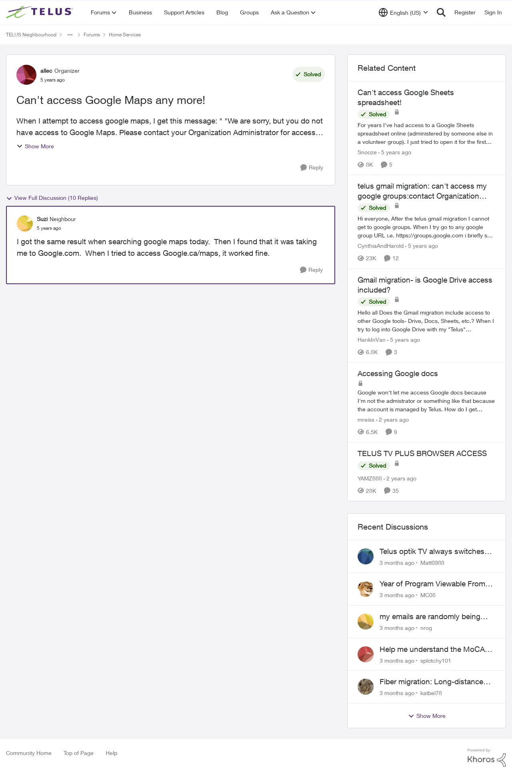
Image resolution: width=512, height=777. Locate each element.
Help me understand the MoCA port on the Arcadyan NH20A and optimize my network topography (436, 649)
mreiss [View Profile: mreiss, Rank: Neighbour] (366, 419)
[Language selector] (403, 12)
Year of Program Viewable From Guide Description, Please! (432, 584)
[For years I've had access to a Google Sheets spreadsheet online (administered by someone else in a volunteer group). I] (427, 133)
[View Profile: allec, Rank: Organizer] (26, 75)
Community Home (29, 752)
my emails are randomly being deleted (430, 617)
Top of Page (79, 752)
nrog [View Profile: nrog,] (426, 627)
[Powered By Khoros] (487, 758)
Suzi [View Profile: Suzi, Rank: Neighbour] (42, 218)
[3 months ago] (397, 562)
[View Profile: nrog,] (366, 622)
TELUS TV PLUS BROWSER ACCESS (422, 453)
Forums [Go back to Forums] (92, 35)
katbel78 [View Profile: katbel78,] (431, 692)
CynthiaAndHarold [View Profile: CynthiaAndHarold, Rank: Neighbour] (381, 246)
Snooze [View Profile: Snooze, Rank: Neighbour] (367, 152)
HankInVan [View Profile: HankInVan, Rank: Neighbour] (372, 339)
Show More (35, 146)
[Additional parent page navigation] (70, 34)
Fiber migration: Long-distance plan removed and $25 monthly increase (432, 682)
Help (111, 752)
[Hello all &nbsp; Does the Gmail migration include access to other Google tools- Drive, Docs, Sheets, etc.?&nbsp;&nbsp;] (427, 320)
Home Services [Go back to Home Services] (125, 35)
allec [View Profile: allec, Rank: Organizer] (46, 70)
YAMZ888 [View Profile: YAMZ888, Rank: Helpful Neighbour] (370, 478)
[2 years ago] (392, 419)
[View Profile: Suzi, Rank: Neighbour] (25, 223)
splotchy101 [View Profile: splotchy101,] (435, 660)
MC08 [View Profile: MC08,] (428, 595)
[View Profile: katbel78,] (366, 687)
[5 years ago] (394, 152)
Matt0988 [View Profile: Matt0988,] (432, 562)
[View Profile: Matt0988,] (366, 556)
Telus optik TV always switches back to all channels (432, 551)
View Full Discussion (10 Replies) (52, 197)
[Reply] (312, 167)
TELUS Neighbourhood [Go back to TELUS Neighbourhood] (31, 35)
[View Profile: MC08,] (366, 589)
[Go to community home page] (40, 12)
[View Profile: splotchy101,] (366, 654)
